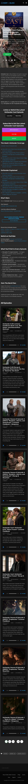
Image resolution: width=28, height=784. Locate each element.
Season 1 (8, 231)
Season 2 (3, 231)
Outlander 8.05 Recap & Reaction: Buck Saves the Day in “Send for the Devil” (14, 369)
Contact (19, 777)
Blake (11, 330)
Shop (9, 777)
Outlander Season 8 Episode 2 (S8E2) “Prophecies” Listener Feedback (14, 619)
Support (14, 777)
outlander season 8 (21, 753)
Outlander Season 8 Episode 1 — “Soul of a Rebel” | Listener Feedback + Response (14, 719)
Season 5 (13, 229)
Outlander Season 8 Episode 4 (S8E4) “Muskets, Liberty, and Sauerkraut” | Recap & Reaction (14, 475)
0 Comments (9, 534)
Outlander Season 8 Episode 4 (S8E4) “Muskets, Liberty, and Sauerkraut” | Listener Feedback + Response (14, 421)
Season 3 (24, 229)
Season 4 (19, 229)
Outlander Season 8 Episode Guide (9, 146)
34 (18, 741)
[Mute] (20, 345)
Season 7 (3, 229)
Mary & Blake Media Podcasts (9, 774)
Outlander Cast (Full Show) (16, 239)
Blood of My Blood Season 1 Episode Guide (11, 211)
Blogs (19, 774)
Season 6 (8, 229)
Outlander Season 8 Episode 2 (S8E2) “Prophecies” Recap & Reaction (14, 669)
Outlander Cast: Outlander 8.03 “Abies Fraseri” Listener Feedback (13, 529)
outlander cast (12, 753)
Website (7, 54)
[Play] (3, 345)
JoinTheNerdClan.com (16, 286)
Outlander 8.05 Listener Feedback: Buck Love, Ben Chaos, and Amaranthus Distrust (12, 326)
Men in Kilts (9, 232)
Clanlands (3, 232)
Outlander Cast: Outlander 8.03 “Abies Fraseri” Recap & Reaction (13, 575)
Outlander (6, 753)
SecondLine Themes (20, 780)
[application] (14, 345)
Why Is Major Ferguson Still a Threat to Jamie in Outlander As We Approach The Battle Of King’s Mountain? (13, 154)
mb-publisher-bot (14, 533)
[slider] (23, 346)
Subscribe (17, 54)
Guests (23, 774)
